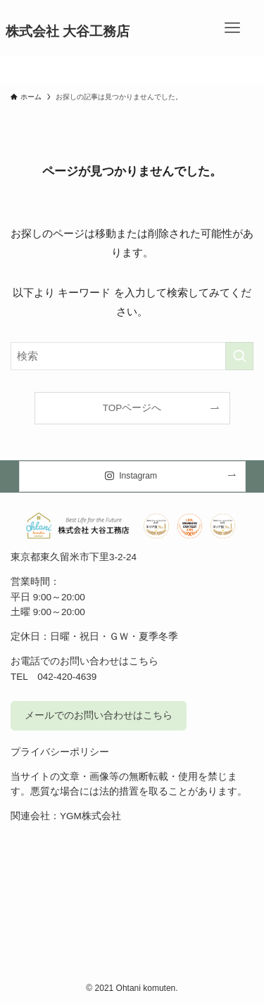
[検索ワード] (132, 356)
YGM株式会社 (90, 816)
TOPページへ (132, 408)
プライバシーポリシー (60, 752)
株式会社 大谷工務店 (68, 32)
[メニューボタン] (232, 28)
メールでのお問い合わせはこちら (98, 715)
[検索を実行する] (239, 356)
